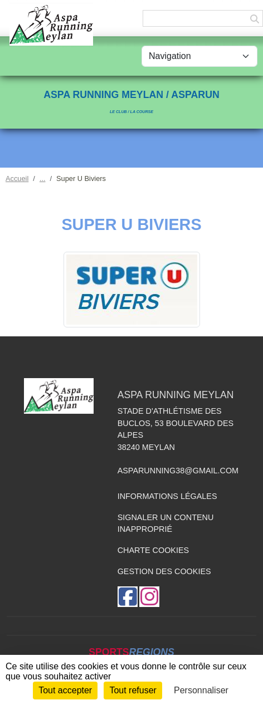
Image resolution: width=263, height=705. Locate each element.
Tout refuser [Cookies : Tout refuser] (132, 690)
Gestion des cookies (164, 571)
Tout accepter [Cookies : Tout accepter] (65, 690)
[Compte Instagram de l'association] (149, 596)
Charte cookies (153, 550)
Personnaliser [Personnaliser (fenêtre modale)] (201, 690)
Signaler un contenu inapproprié (166, 523)
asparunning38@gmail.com (178, 470)
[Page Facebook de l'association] (128, 596)
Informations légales (167, 496)
